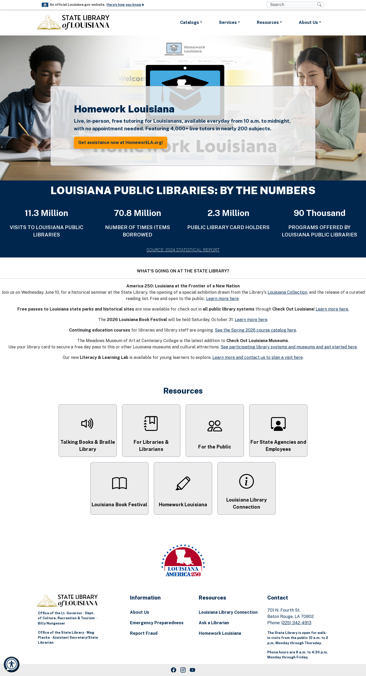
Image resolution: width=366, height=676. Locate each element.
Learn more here (222, 298)
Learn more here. (332, 309)
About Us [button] (308, 22)
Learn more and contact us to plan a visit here (257, 357)
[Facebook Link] (173, 670)
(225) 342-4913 (296, 622)
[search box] (291, 4)
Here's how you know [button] (126, 5)
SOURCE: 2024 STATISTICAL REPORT (183, 249)
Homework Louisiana (220, 633)
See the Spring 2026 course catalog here (255, 330)
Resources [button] (268, 22)
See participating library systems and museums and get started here (289, 346)
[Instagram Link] (183, 670)
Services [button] (228, 22)
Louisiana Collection (287, 292)
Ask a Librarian (214, 622)
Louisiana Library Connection (228, 612)
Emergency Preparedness (157, 622)
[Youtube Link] (192, 670)
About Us (139, 612)
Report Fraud (144, 633)
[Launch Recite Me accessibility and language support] (11, 664)
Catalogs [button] (189, 22)
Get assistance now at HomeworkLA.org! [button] (120, 142)
